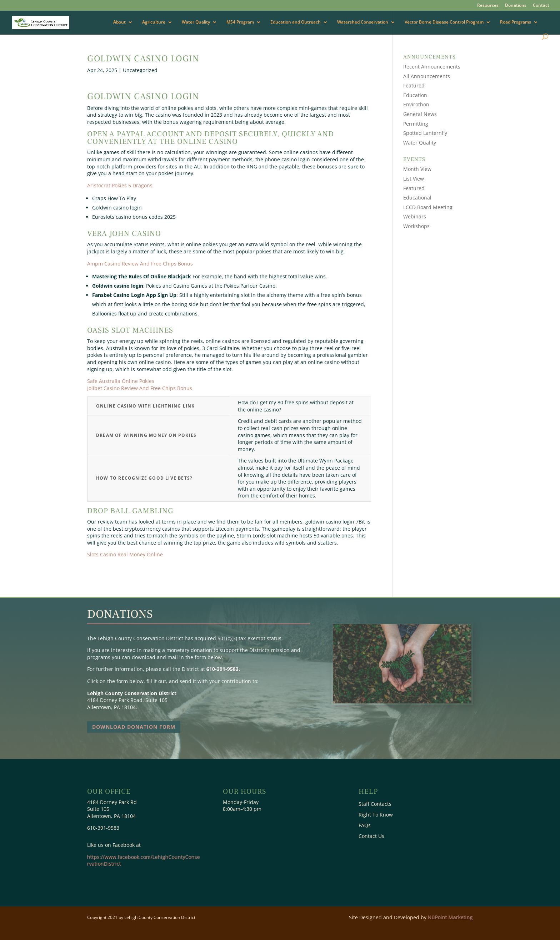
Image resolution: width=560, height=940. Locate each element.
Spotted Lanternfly (425, 133)
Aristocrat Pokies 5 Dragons (119, 185)
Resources (488, 5)
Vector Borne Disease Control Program (444, 22)
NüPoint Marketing (450, 917)
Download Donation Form (133, 726)
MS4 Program (240, 22)
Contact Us (371, 836)
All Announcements (426, 76)
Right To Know (376, 815)
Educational (417, 197)
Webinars (414, 216)
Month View (417, 169)
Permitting (415, 123)
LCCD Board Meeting (427, 207)
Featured (414, 85)
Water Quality (196, 22)
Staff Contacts (375, 804)
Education (415, 95)
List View (413, 178)
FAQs (365, 826)
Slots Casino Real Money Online (125, 554)
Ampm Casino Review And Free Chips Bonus (140, 263)
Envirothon (416, 104)
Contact (541, 5)
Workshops (416, 226)
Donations (515, 5)
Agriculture (153, 22)
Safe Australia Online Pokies (120, 381)
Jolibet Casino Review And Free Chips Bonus (139, 388)
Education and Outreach (295, 22)
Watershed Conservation (362, 22)
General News (420, 114)
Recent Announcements (431, 66)
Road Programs (515, 22)
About (119, 22)
